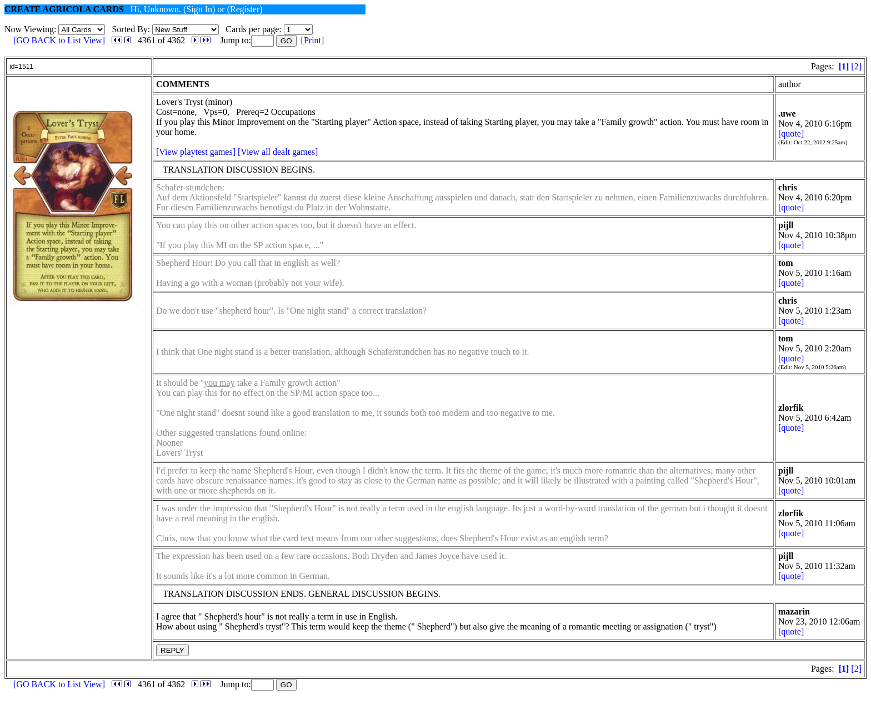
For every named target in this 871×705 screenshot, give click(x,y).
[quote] (791, 133)
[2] (856, 66)
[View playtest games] (196, 152)
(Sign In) (199, 9)
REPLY (172, 650)
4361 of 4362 (161, 40)
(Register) (245, 9)
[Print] (312, 40)
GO (286, 41)
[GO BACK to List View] (59, 40)
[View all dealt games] (278, 152)
